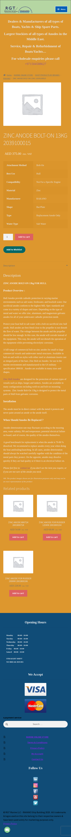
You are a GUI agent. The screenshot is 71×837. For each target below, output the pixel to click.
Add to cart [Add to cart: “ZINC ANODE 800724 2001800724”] (18, 537)
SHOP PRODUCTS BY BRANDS (47, 75)
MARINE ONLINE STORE (23, 75)
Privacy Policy (37, 748)
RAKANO (7, 78)
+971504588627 (35, 64)
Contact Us (37, 759)
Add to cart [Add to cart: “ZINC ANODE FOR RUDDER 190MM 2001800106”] (18, 593)
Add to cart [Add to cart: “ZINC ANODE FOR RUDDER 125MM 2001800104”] (52, 537)
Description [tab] (9, 265)
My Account (37, 753)
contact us (25, 468)
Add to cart (24, 236)
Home (9, 75)
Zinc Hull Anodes (11, 379)
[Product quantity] (8, 237)
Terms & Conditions (37, 742)
